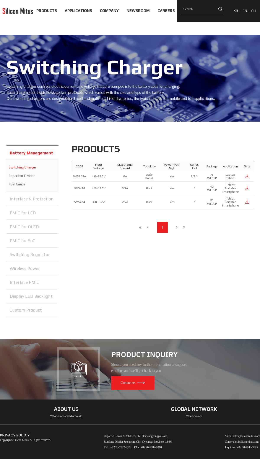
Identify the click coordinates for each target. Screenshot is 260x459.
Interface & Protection (32, 198)
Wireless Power (25, 268)
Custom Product (26, 309)
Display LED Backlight (31, 296)
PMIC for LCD (23, 212)
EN (244, 11)
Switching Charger (22, 167)
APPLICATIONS (78, 10)
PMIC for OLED (24, 226)
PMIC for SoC (22, 240)
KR (236, 11)
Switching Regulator (30, 254)
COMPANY (109, 10)
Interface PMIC (24, 282)
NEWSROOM (138, 10)
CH (253, 11)
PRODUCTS (46, 10)
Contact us (133, 383)
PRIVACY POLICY (15, 435)
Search (220, 9)
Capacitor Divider (22, 176)
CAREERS (166, 10)
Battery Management (31, 152)
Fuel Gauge (17, 184)
